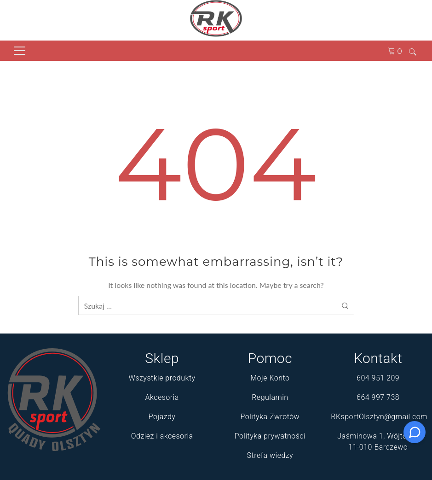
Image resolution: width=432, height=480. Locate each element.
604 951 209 (378, 378)
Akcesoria (162, 397)
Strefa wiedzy (270, 455)
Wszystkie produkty (162, 378)
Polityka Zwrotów (270, 416)
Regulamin (270, 397)
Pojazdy (162, 416)
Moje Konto (269, 378)
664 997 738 (378, 397)
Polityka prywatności (270, 436)
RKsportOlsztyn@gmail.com (379, 416)
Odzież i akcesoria (162, 436)
